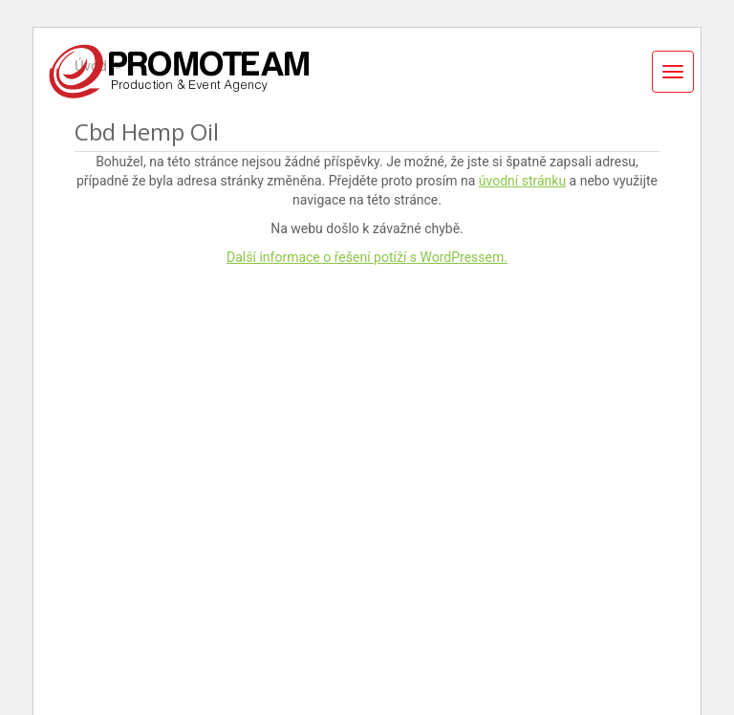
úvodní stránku (522, 180)
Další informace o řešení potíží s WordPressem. (367, 257)
